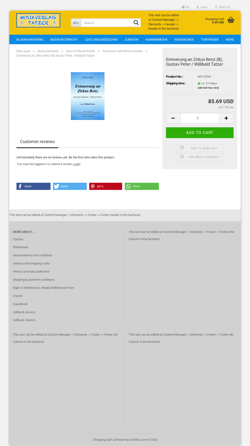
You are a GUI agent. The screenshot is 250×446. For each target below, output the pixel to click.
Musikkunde (184, 39)
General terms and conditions (32, 255)
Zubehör (131, 39)
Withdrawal (20, 247)
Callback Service (24, 320)
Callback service (24, 312)
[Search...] (76, 22)
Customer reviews (37, 141)
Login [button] (202, 7)
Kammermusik (156, 39)
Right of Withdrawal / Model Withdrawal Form (43, 288)
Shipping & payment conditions (33, 279)
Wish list (222, 7)
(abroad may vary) (208, 87)
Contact (18, 239)
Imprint (17, 296)
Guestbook (20, 304)
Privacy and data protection (31, 271)
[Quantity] (199, 118)
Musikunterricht (64, 39)
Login (76, 164)
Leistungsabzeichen (101, 39)
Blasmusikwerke (29, 39)
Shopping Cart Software (109, 439)
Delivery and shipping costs (31, 263)
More (230, 39)
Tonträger (210, 39)
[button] (185, 7)
